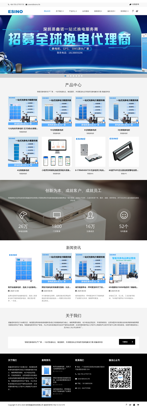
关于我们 (60, 11)
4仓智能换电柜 (23, 170)
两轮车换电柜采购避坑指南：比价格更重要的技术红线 (64, 287)
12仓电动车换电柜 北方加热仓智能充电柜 (25, 128)
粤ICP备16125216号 (57, 405)
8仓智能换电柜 (90, 130)
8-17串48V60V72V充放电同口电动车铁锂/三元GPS (96, 170)
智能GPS (124, 174)
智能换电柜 (23, 132)
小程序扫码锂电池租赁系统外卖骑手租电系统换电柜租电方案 (66, 170)
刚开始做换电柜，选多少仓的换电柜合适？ (25, 287)
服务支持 (111, 11)
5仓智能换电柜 (124, 130)
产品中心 (73, 11)
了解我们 (125, 342)
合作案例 (85, 11)
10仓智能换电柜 (56, 130)
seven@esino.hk (34, 4)
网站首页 (47, 11)
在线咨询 (135, 4)
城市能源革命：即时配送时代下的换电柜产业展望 (95, 287)
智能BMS (90, 174)
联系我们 (125, 11)
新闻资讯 (98, 11)
